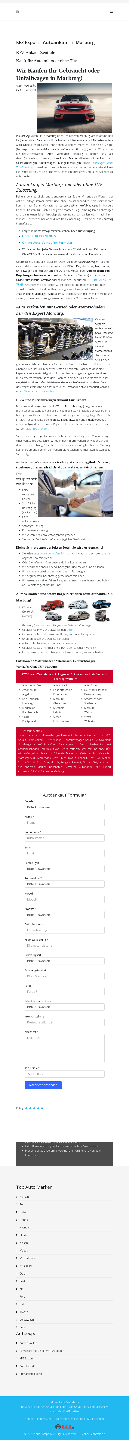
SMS (88, 1419)
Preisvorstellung (34, 1016)
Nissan (23, 1243)
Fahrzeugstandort (35, 970)
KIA (21, 1289)
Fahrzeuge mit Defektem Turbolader (41, 1350)
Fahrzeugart (32, 863)
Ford (22, 1296)
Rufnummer (33, 832)
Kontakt (29, 1419)
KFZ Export (26, 1358)
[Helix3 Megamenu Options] (111, 11)
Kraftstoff (30, 909)
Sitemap (99, 1419)
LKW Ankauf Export (37, 428)
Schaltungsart (33, 955)
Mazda (23, 1250)
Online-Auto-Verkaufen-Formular (47, 243)
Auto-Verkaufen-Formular (56, 553)
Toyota (23, 1312)
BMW (22, 1212)
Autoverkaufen (28, 1343)
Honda (23, 1220)
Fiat (21, 1304)
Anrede (29, 801)
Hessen (40, 625)
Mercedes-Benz (29, 1258)
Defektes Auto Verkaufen (39, 391)
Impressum (44, 1419)
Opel (22, 1273)
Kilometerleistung (36, 939)
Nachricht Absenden (43, 1085)
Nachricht (31, 1032)
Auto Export (26, 1366)
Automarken (33, 878)
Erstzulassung (34, 924)
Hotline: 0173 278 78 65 (39, 236)
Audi (22, 1204)
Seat (22, 1281)
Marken (24, 1196)
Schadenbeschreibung (38, 1001)
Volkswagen (26, 1319)
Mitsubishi (25, 1266)
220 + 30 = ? (32, 1068)
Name (29, 816)
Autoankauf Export (30, 1374)
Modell (29, 893)
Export (70, 629)
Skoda (23, 1235)
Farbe (28, 985)
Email (28, 847)
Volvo (22, 1327)
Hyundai (24, 1227)
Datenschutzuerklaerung (68, 1419)
